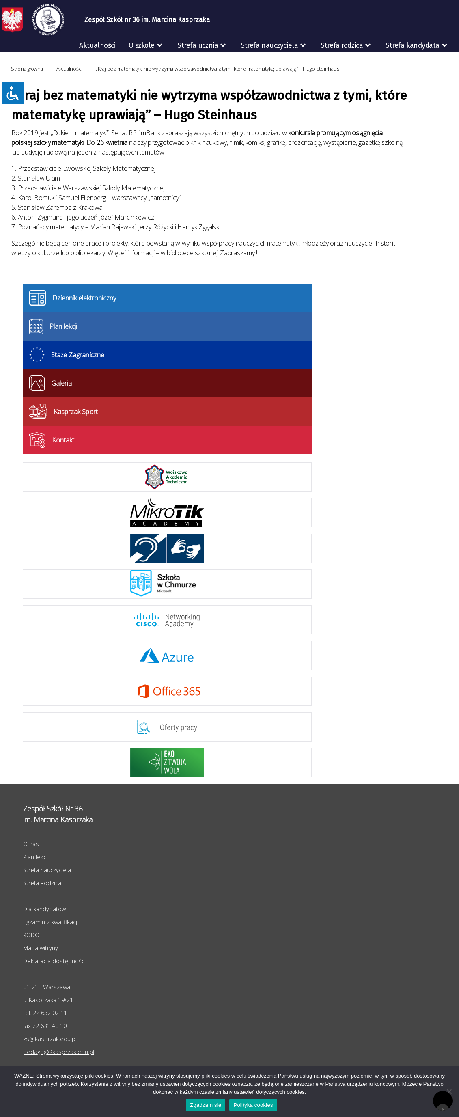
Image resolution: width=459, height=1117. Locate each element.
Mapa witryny (40, 948)
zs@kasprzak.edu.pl (50, 1039)
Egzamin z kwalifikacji (50, 922)
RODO (443, 62)
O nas (31, 844)
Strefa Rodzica (42, 883)
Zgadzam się (205, 1105)
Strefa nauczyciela (269, 45)
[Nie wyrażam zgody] (449, 1091)
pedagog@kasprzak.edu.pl (58, 1052)
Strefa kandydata (413, 45)
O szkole (142, 45)
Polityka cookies (253, 1105)
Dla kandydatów (44, 909)
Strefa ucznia (197, 45)
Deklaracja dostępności (54, 961)
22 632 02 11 (50, 1013)
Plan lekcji (36, 857)
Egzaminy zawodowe (379, 62)
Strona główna (27, 68)
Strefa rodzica (342, 45)
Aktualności (97, 45)
